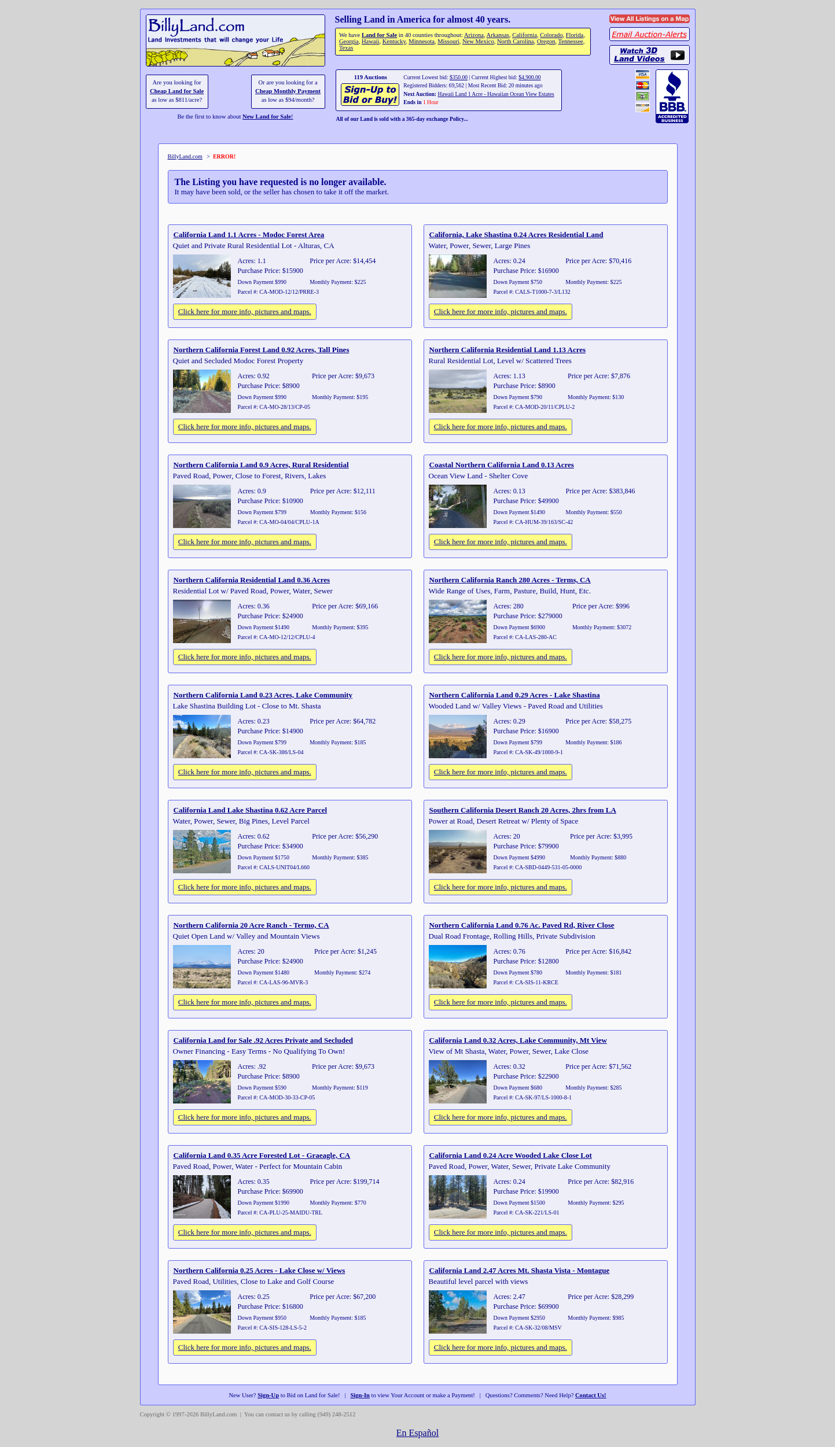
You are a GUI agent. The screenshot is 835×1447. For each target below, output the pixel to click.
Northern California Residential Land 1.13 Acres (507, 349)
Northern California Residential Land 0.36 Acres (252, 579)
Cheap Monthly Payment (288, 91)
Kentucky (394, 41)
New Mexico (478, 41)
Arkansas (498, 35)
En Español (417, 1433)
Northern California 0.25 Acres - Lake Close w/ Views (259, 1270)
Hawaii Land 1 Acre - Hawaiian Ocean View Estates (495, 94)
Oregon (546, 41)
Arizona (474, 35)
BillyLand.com (185, 156)
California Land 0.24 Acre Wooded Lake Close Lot (510, 1155)
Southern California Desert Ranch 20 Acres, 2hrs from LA (522, 810)
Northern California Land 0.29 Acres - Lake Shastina (514, 695)
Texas (346, 48)
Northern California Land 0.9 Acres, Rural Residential (261, 464)
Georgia (349, 41)
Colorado (551, 35)
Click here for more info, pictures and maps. (244, 311)
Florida (574, 35)
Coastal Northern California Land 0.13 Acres (501, 464)
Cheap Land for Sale (177, 91)
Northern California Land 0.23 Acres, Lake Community (263, 695)
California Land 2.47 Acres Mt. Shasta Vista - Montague (519, 1270)
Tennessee (570, 41)
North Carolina (515, 41)
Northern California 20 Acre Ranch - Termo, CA (251, 925)
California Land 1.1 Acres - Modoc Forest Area (249, 234)
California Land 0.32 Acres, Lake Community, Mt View (518, 1040)
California (524, 35)
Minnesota (422, 41)
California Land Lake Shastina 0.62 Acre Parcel (251, 810)
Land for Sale (379, 35)
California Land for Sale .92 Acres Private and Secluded (263, 1040)
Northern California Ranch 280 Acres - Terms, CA (510, 579)
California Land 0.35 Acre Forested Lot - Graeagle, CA (262, 1155)
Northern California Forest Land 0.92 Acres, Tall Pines (262, 349)
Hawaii (370, 41)
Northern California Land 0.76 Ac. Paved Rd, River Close (522, 925)
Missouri (448, 41)
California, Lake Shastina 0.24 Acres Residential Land (516, 234)
